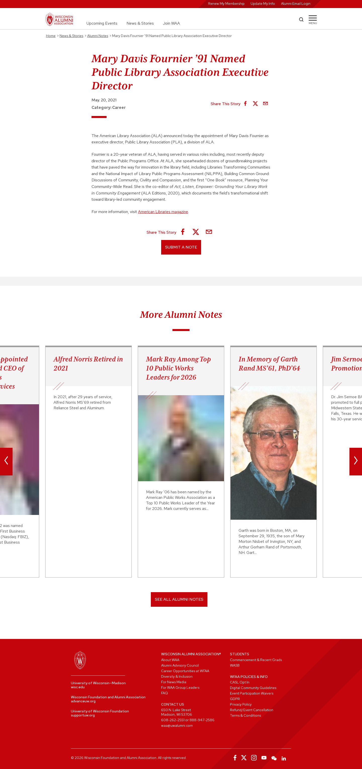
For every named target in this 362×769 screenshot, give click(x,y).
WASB (235, 665)
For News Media (173, 682)
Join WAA (171, 23)
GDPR (235, 699)
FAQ (164, 693)
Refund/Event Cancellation (251, 710)
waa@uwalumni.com (177, 725)
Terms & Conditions (245, 715)
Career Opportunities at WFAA (185, 671)
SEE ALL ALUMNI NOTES (179, 599)
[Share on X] (255, 103)
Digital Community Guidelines (253, 687)
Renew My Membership (226, 3)
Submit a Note (181, 247)
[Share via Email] (265, 103)
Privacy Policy (241, 704)
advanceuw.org (83, 701)
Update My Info (263, 3)
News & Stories (140, 23)
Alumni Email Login (295, 3)
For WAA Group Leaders (180, 687)
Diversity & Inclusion (177, 676)
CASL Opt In (239, 682)
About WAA (170, 660)
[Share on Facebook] (245, 103)
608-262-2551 (173, 720)
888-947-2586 (202, 720)
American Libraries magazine (163, 211)
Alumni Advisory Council (180, 665)
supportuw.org (83, 715)
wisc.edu (78, 687)
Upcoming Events (101, 23)
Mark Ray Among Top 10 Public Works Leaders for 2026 (178, 368)
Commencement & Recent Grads (256, 660)
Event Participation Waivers (251, 693)
